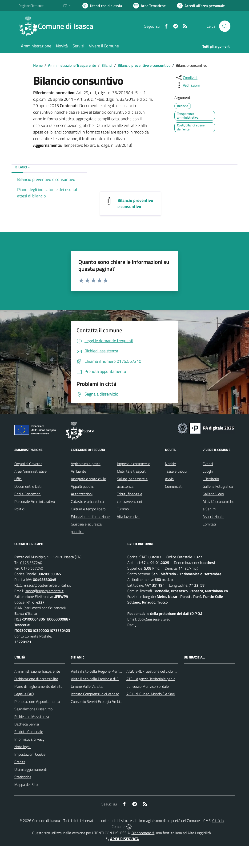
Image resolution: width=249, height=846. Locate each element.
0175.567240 (31, 562)
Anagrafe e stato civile (88, 479)
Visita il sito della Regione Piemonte (99, 671)
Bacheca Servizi (26, 724)
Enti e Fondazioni (27, 494)
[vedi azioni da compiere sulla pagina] (187, 85)
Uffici (18, 479)
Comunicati (173, 486)
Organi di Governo (28, 464)
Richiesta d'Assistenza (31, 716)
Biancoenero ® (143, 833)
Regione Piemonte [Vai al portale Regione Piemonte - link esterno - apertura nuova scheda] (31, 5)
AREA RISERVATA (121, 839)
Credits (19, 762)
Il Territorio (211, 479)
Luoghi (208, 471)
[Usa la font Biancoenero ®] (102, 5)
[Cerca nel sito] (224, 26)
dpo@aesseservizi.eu (154, 619)
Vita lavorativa (128, 516)
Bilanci (106, 65)
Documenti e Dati (27, 486)
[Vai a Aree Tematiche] (149, 5)
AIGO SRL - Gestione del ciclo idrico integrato (161, 671)
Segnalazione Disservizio (33, 709)
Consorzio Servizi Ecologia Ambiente (99, 701)
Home (38, 65)
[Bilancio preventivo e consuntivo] (109, 201)
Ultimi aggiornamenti (30, 769)
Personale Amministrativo (34, 501)
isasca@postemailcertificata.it (47, 585)
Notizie (170, 464)
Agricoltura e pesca (85, 464)
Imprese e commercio (133, 464)
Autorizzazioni (81, 494)
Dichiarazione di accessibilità (36, 679)
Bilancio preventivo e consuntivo (144, 65)
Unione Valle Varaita (87, 686)
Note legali (22, 747)
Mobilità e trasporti (131, 471)
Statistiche (22, 777)
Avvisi (169, 479)
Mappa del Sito (26, 784)
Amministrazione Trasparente (72, 65)
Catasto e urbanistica (87, 501)
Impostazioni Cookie (29, 754)
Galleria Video (213, 494)
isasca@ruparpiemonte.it (44, 591)
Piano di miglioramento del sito (38, 686)
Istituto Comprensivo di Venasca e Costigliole (106, 694)
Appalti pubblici (82, 486)
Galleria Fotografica (218, 486)
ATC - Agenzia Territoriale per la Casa (155, 679)
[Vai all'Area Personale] (200, 5)
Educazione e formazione (90, 516)
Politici (19, 509)
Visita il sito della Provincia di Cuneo (98, 679)
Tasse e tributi (176, 471)
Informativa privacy (29, 739)
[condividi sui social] (186, 77)
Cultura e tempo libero (88, 509)
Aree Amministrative (30, 471)
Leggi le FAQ (24, 694)
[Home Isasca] (59, 26)
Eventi (208, 464)
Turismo (123, 509)
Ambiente (78, 471)
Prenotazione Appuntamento (37, 701)
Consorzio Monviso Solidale (147, 686)
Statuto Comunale (28, 731)
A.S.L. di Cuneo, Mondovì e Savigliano (155, 694)
